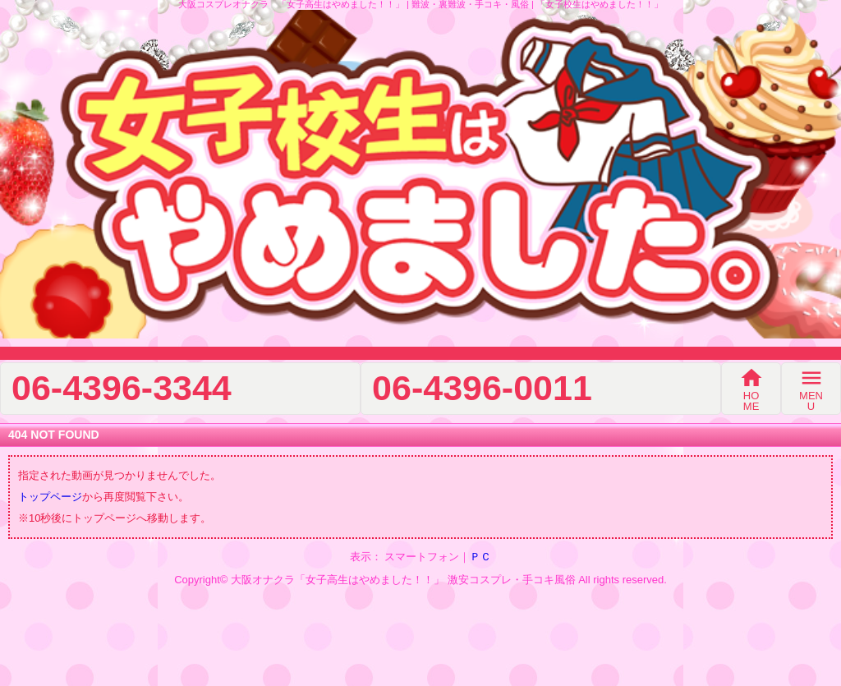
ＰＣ (480, 556)
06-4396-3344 (121, 388)
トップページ (50, 496)
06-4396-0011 (482, 388)
